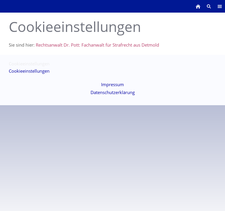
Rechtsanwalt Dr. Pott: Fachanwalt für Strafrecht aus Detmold (97, 45)
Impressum (112, 84)
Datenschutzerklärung (113, 92)
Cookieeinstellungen (29, 71)
